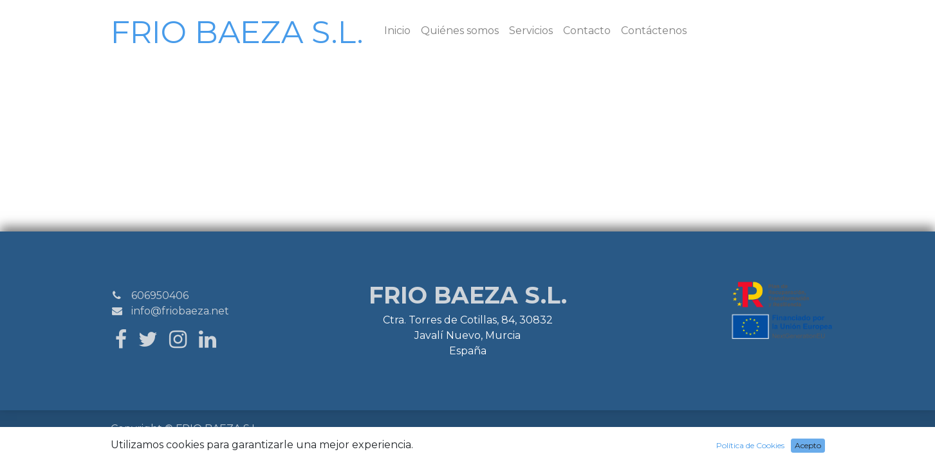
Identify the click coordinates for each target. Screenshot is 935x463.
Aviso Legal (355, 429)
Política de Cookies (411, 429)
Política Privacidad (298, 429)
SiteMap (171, 445)
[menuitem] (397, 31)
